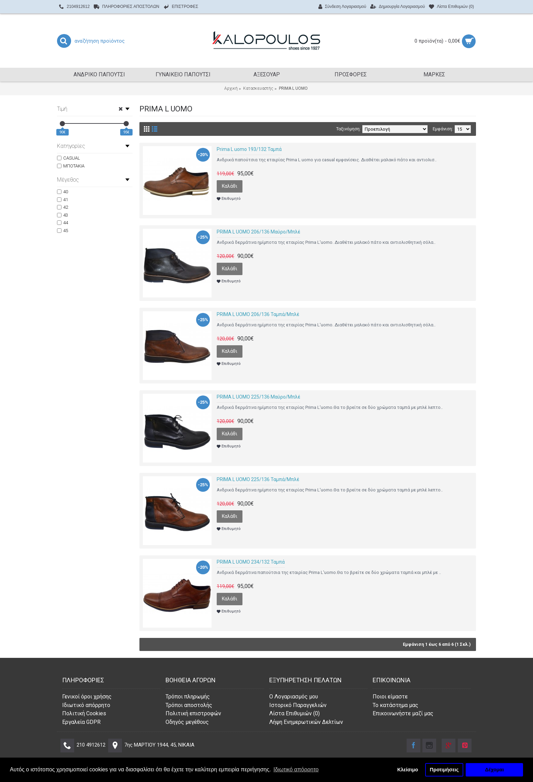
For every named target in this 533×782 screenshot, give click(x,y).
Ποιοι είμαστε (390, 696)
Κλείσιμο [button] (407, 769)
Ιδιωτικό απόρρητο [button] (295, 769)
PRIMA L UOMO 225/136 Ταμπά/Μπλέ (258, 479)
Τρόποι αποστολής (189, 705)
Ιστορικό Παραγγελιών (298, 705)
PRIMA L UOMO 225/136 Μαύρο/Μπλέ (258, 397)
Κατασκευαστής (258, 88)
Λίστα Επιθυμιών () (294, 713)
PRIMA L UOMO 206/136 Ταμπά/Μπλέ (258, 314)
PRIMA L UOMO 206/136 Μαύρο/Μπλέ (258, 232)
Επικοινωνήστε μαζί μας (403, 713)
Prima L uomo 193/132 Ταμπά (249, 149)
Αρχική (231, 88)
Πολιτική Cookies (84, 713)
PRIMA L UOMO (293, 88)
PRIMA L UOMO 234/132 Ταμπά (251, 562)
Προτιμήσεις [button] (444, 769)
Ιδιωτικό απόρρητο (86, 705)
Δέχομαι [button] (494, 769)
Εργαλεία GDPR (81, 722)
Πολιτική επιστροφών (193, 713)
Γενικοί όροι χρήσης (87, 696)
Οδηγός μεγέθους (187, 722)
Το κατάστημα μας (395, 705)
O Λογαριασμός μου (293, 696)
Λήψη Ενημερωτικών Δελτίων (306, 722)
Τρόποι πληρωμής (188, 696)
